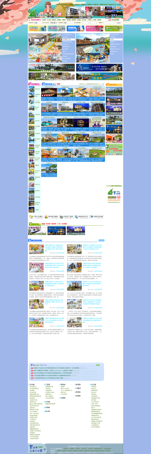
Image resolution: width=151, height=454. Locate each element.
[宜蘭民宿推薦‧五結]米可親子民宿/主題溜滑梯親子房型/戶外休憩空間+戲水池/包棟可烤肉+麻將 (54, 265)
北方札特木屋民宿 (96, 417)
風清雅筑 (32, 432)
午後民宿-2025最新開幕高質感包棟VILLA (95, 84)
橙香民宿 (64, 61)
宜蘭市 (64, 20)
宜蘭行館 (112, 41)
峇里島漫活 (65, 37)
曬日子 (64, 51)
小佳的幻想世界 (60, 253)
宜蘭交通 (95, 4)
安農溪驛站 (113, 37)
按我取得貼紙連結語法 (114, 202)
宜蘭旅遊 (83, 4)
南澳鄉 (99, 20)
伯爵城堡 (32, 427)
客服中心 (78, 448)
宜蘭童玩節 (87, 450)
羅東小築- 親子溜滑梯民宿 (81, 117)
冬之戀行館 (64, 394)
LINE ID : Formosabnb (93, 446)
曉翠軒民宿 (33, 402)
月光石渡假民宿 (49, 398)
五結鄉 (44, 20)
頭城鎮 (79, 20)
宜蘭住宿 (64, 450)
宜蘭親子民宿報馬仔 (35, 431)
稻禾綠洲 (49, 102)
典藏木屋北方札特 (114, 49)
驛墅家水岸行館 (97, 132)
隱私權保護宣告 (98, 448)
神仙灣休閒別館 (95, 406)
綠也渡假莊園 (33, 415)
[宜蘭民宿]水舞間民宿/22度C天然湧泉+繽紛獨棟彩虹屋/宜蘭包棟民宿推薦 (92, 320)
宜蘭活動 (77, 4)
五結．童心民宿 (34, 413)
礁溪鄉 (74, 20)
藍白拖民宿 (65, 49)
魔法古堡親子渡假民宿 (97, 102)
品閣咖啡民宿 (65, 46)
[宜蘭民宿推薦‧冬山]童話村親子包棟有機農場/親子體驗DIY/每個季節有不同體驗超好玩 (54, 283)
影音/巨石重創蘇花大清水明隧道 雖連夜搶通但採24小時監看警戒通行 (52, 373)
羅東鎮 (54, 20)
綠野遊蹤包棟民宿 (35, 425)
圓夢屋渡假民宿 (95, 411)
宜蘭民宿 (58, 4)
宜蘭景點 (70, 4)
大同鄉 (94, 20)
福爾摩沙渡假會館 (114, 44)
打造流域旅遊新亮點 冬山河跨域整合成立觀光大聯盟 (47, 378)
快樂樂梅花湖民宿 (96, 409)
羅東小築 (63, 392)
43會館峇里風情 (34, 438)
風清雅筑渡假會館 (67, 41)
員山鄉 (84, 20)
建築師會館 (113, 46)
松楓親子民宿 (65, 132)
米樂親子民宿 (113, 51)
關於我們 (66, 448)
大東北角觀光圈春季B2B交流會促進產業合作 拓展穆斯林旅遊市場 (51, 375)
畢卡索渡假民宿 (97, 117)
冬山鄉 (49, 20)
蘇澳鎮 (69, 20)
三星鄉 (89, 20)
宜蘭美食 (64, 4)
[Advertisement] (66, 348)
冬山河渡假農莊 (81, 132)
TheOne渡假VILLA (67, 34)
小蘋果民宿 (81, 87)
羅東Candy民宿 (65, 388)
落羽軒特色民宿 (34, 406)
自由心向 (93, 392)
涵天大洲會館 (49, 396)
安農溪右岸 (65, 44)
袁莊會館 (64, 56)
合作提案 (90, 448)
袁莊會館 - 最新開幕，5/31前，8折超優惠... (57, 224)
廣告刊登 (84, 448)
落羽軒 (112, 39)
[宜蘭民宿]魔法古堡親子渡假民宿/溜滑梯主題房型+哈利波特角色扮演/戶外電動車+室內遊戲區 (92, 265)
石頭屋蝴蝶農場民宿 (97, 413)
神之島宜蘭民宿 (95, 427)
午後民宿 (47, 388)
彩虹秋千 (93, 388)
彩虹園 (112, 54)
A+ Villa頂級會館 (81, 148)
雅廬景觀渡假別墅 (50, 403)
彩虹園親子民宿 (95, 423)
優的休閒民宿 (95, 419)
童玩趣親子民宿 (114, 34)
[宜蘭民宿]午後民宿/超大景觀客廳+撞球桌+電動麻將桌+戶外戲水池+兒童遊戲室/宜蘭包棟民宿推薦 (92, 302)
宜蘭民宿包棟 (103, 4)
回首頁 (119, 4)
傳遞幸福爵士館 (34, 394)
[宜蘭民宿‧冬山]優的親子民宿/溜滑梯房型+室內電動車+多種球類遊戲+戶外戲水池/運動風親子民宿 (92, 247)
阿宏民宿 (93, 400)
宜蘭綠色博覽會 (95, 450)
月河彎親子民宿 (66, 39)
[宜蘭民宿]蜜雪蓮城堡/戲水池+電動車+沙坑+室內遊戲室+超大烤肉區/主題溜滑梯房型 (54, 320)
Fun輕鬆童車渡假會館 (68, 54)
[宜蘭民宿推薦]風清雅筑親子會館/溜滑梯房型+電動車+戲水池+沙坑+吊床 (54, 302)
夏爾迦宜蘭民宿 (34, 429)
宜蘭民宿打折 (112, 4)
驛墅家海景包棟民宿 (49, 117)
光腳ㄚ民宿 (94, 404)
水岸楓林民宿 (95, 425)
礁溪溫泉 (102, 450)
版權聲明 (72, 448)
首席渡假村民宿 (49, 87)
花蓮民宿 (107, 450)
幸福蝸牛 (32, 390)
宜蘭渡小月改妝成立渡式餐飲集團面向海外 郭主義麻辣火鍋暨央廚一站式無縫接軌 (55, 368)
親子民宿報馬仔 (66, 58)
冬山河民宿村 (33, 411)
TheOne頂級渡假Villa (66, 390)
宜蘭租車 (89, 4)
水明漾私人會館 (81, 102)
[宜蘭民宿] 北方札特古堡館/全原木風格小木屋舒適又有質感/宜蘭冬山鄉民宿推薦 (92, 283)
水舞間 (63, 386)
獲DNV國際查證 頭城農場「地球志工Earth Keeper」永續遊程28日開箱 (52, 370)
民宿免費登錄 (107, 448)
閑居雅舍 (32, 398)
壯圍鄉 (59, 20)
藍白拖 (65, 117)
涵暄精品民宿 (95, 415)
